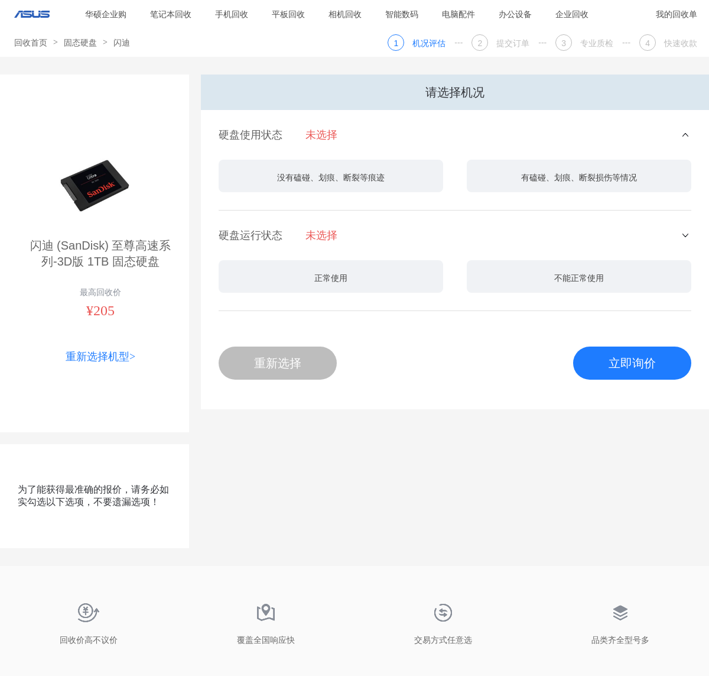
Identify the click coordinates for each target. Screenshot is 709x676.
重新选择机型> (100, 357)
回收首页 (30, 42)
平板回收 (288, 14)
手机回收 (231, 14)
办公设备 (515, 14)
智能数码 (401, 14)
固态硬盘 (80, 42)
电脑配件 (458, 14)
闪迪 (121, 42)
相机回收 (345, 14)
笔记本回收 (170, 14)
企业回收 (571, 14)
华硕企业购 (105, 14)
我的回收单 (676, 14)
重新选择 (277, 363)
